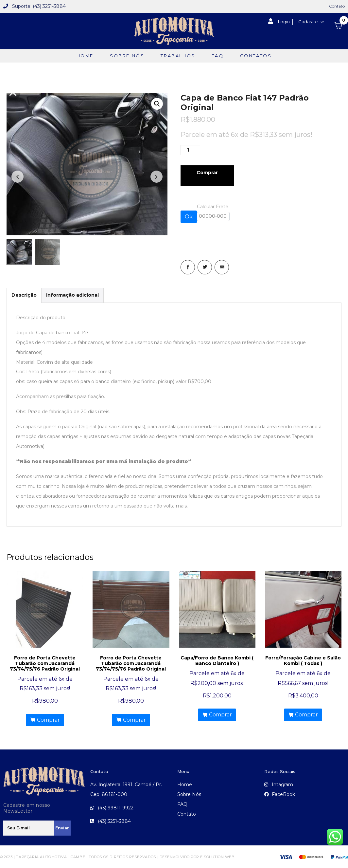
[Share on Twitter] (205, 267)
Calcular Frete (213, 212)
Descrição (24, 294)
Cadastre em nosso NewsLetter (26, 807)
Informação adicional (72, 294)
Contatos (256, 55)
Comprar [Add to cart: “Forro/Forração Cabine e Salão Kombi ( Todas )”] (306, 714)
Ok (189, 216)
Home (85, 55)
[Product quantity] (190, 150)
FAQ (218, 55)
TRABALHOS (178, 55)
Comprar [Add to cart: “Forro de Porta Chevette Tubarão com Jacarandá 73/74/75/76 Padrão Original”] (48, 719)
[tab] (24, 294)
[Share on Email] (222, 267)
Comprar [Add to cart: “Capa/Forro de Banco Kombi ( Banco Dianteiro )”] (220, 714)
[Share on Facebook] (188, 267)
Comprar (207, 172)
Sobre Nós (127, 55)
